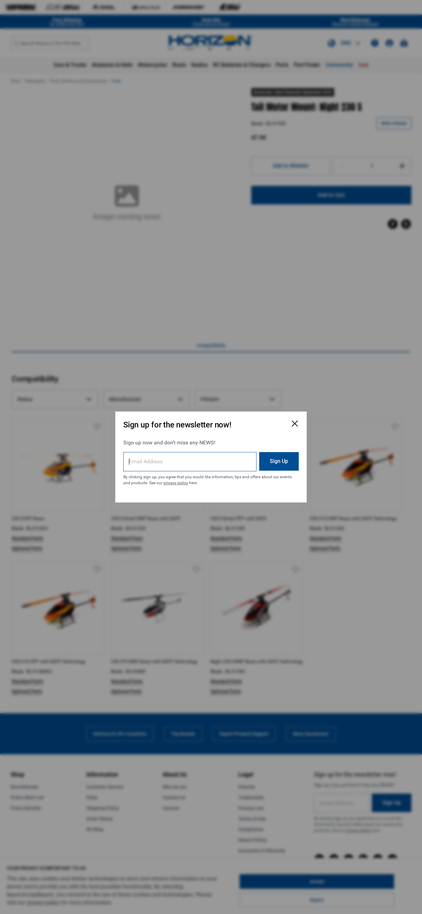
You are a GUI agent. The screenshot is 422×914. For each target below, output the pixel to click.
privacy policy (175, 483)
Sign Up (279, 461)
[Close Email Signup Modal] (295, 423)
